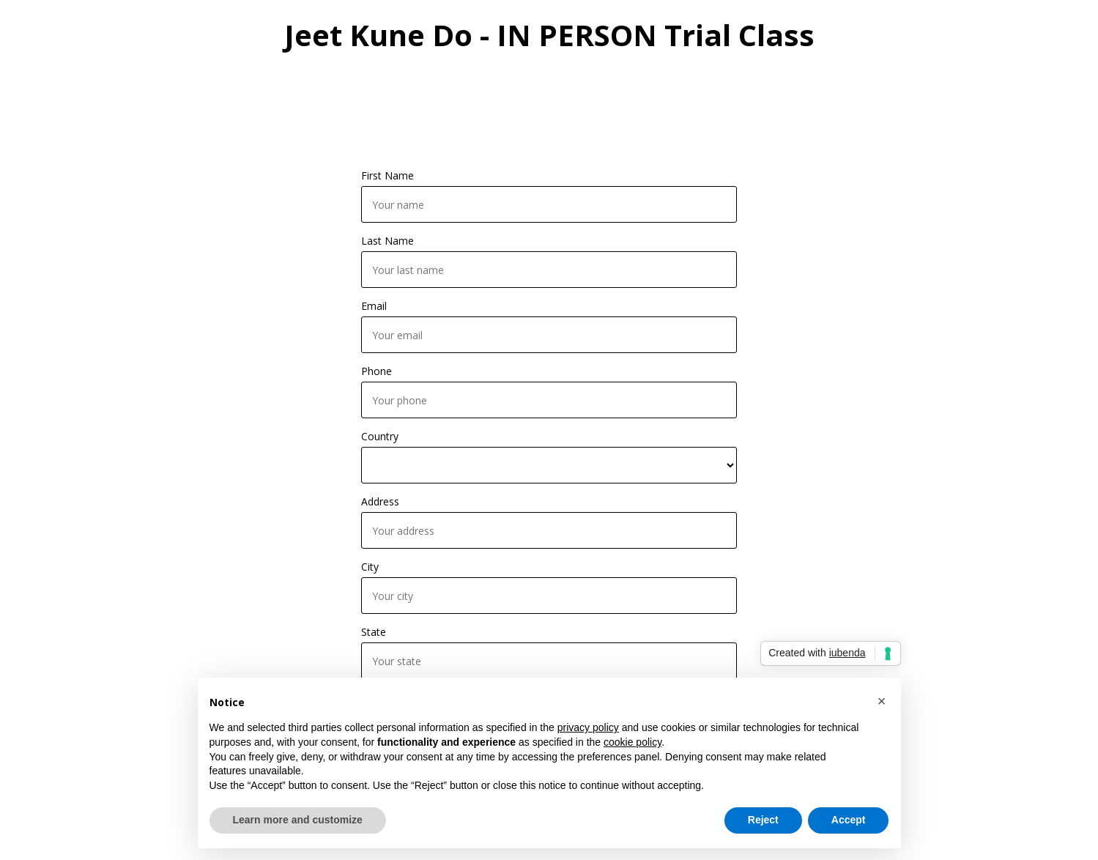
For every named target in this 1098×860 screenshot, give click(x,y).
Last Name (387, 241)
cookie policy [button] (632, 742)
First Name (387, 175)
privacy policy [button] (588, 727)
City (370, 567)
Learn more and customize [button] (298, 820)
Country (379, 436)
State (373, 632)
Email (374, 306)
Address (380, 501)
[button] (882, 701)
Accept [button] (848, 820)
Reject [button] (763, 820)
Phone (376, 371)
